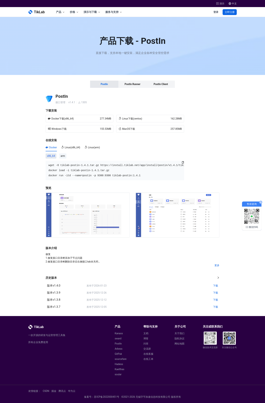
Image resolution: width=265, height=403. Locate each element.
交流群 (147, 348)
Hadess (119, 364)
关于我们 (179, 333)
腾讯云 (62, 391)
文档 (145, 333)
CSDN (46, 391)
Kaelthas (119, 369)
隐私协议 (179, 338)
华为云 (71, 391)
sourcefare (120, 359)
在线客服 (148, 353)
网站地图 (179, 343)
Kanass (119, 333)
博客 (145, 338)
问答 (145, 343)
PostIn (118, 343)
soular (118, 374)
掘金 (53, 391)
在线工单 (148, 359)
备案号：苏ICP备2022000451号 (101, 396)
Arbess (118, 348)
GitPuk (118, 353)
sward (118, 338)
